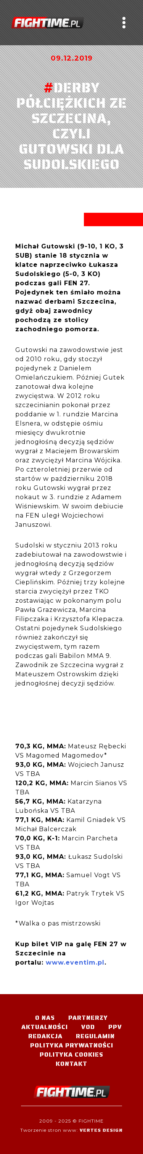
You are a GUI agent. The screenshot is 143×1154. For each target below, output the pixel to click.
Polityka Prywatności (71, 1045)
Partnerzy (88, 1017)
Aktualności (44, 1027)
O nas (45, 1017)
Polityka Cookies (71, 1054)
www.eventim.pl (75, 962)
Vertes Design (101, 1130)
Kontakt (71, 1064)
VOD (88, 1027)
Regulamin (95, 1036)
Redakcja (45, 1036)
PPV (115, 1027)
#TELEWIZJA (47, 22)
